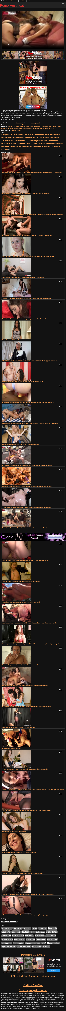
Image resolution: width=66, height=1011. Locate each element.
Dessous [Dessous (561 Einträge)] (5, 137)
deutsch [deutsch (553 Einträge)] (14, 137)
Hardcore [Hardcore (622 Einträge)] (5, 143)
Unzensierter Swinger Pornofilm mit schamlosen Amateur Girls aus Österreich (25, 193)
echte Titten (29, 126)
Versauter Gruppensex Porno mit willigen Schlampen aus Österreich (22, 665)
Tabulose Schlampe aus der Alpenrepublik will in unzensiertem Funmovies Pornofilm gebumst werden (33, 789)
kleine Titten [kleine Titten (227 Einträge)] (25, 144)
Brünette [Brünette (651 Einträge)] (55, 135)
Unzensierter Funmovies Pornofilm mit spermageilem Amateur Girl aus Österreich (27, 319)
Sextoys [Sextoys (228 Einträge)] (4, 149)
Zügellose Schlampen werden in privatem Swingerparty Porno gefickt (23, 277)
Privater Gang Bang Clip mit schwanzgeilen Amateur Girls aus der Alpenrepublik (26, 507)
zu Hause (51, 128)
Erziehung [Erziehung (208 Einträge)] (11, 141)
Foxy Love (12, 125)
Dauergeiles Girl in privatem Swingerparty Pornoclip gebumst (20, 444)
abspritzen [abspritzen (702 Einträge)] (6, 134)
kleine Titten (52, 126)
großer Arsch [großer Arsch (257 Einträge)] (41, 141)
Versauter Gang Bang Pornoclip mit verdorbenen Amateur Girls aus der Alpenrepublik (28, 256)
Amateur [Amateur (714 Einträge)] (16, 134)
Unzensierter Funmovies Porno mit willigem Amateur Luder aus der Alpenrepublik (27, 465)
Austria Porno (16, 130)
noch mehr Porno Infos (7, 119)
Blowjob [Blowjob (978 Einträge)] (46, 134)
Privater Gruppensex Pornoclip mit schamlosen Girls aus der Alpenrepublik (25, 769)
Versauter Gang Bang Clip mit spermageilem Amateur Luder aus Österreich (25, 560)
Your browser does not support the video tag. (33, 30)
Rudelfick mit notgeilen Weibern (11, 748)
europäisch (37, 126)
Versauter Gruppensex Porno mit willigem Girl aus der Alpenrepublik (23, 873)
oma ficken (22, 1)
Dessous (22, 126)
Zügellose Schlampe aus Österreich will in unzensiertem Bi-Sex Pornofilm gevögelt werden (29, 623)
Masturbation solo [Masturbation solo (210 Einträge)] (32, 943)
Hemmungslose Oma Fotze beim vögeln (14, 831)
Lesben (59, 126)
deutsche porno (31, 1)
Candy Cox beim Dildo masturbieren (13, 340)
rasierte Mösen (27, 128)
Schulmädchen (37, 128)
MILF (11, 128)
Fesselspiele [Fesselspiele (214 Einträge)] (31, 141)
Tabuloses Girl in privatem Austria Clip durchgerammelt (19, 852)
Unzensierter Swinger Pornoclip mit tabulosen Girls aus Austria (21, 602)
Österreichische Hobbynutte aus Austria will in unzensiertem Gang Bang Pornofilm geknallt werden (32, 172)
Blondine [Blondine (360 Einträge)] (38, 135)
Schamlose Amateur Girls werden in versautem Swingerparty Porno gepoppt (25, 915)
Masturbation (5, 128)
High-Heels (44, 126)
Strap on (45, 128)
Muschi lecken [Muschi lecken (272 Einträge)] (16, 146)
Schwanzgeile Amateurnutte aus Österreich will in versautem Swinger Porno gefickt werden (30, 423)
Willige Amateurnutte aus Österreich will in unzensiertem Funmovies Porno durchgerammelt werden (32, 214)
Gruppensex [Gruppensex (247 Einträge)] (53, 141)
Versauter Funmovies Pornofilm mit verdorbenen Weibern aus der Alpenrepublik (26, 298)
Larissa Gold (19, 125)
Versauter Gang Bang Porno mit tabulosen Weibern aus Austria (21, 581)
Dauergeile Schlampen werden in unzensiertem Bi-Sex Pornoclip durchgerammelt (27, 486)
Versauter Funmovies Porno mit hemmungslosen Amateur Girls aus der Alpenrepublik (28, 894)
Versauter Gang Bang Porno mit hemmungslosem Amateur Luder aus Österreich (26, 810)
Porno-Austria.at (12, 5)
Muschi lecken (18, 128)
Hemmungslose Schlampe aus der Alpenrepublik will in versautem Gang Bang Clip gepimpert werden (33, 644)
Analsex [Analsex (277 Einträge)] (24, 135)
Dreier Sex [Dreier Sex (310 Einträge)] (48, 138)
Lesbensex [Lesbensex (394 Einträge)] (36, 143)
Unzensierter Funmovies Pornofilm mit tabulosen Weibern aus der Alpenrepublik (26, 706)
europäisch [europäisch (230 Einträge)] (20, 141)
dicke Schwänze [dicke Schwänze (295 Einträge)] (25, 138)
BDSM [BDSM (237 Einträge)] (30, 135)
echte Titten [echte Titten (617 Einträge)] (18, 936)
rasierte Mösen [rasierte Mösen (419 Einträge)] (43, 146)
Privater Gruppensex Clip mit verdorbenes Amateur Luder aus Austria (23, 381)
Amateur (10, 126)
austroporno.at (13, 1)
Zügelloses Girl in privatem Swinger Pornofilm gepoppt (18, 727)
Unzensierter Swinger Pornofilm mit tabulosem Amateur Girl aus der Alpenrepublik (27, 235)
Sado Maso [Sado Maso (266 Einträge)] (55, 146)
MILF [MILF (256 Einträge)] (7, 146)
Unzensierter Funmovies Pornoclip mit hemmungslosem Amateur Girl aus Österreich (28, 402)
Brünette (16, 126)
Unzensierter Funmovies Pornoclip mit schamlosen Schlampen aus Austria (24, 528)
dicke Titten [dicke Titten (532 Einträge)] (38, 137)
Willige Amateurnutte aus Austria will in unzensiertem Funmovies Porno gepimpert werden (29, 361)
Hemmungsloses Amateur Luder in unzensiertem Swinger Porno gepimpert (25, 685)
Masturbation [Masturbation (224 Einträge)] (46, 144)
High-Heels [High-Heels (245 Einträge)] (15, 144)
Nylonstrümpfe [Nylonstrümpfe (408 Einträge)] (29, 146)
